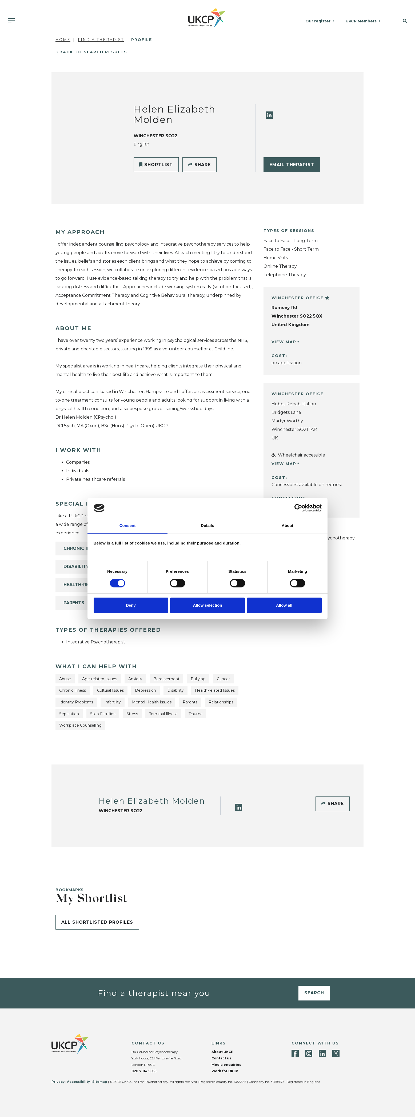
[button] (401, 21)
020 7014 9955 (143, 1071)
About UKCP (222, 1052)
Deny (131, 605)
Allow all (284, 605)
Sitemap (99, 1082)
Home (62, 39)
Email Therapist (291, 164)
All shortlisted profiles (97, 922)
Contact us (221, 1058)
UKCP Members (361, 21)
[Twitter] (336, 1053)
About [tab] (287, 525)
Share (199, 164)
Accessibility (78, 1082)
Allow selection (207, 605)
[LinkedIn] (269, 114)
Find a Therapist (101, 39)
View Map (284, 341)
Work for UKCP (225, 1071)
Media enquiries (226, 1065)
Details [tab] (207, 525)
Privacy (58, 1082)
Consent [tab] (127, 525)
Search (314, 992)
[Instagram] (308, 1053)
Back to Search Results (93, 52)
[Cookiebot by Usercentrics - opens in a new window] (298, 508)
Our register (317, 21)
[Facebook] (295, 1053)
